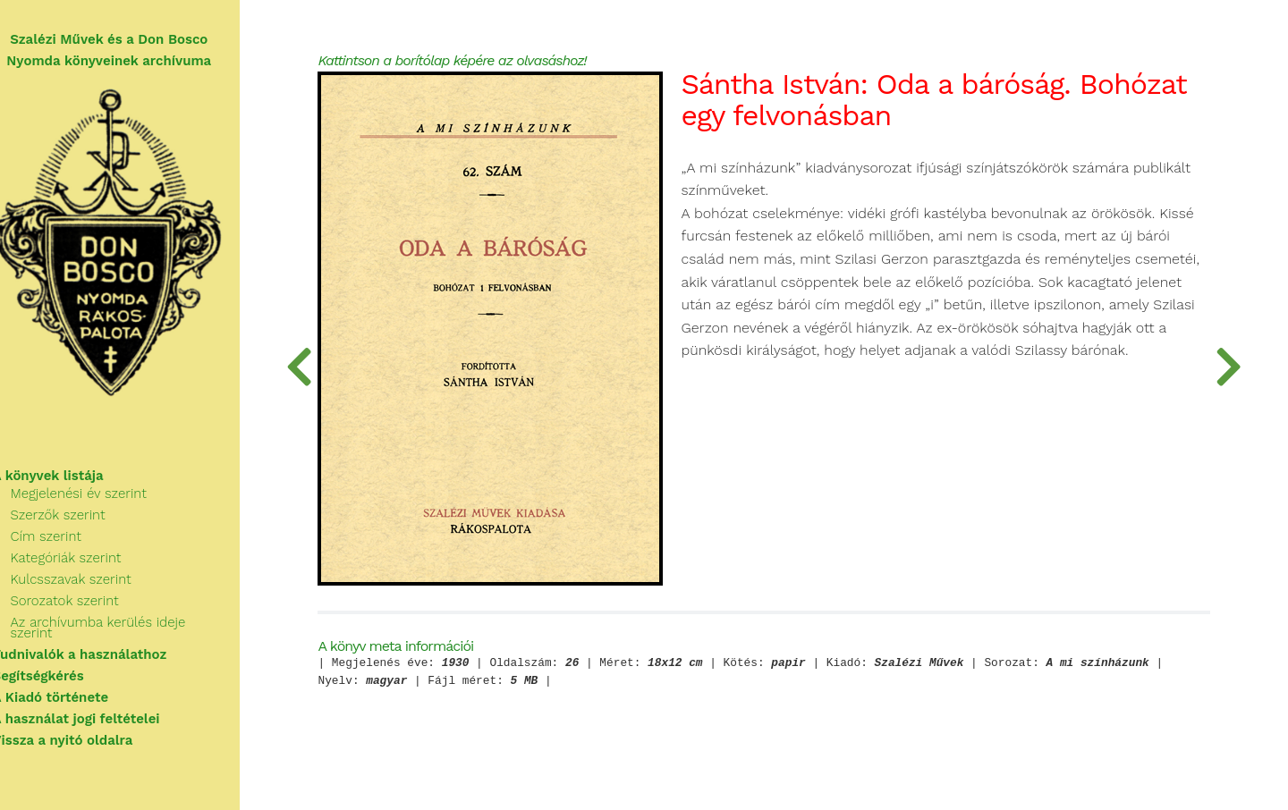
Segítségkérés (60, 674)
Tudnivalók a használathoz (101, 653)
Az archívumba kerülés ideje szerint (142, 631)
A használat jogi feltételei (98, 717)
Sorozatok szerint (86, 610)
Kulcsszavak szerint (92, 588)
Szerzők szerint (79, 524)
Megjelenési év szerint (100, 502)
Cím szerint (67, 545)
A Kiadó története (72, 696)
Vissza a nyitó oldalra (84, 738)
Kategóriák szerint (87, 567)
